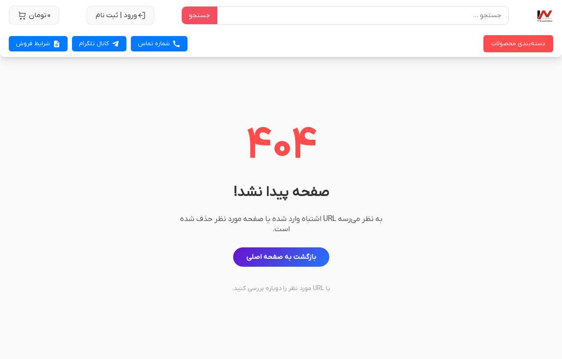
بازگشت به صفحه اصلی (281, 257)
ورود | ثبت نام (121, 15)
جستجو (199, 15)
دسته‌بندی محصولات (518, 44)
